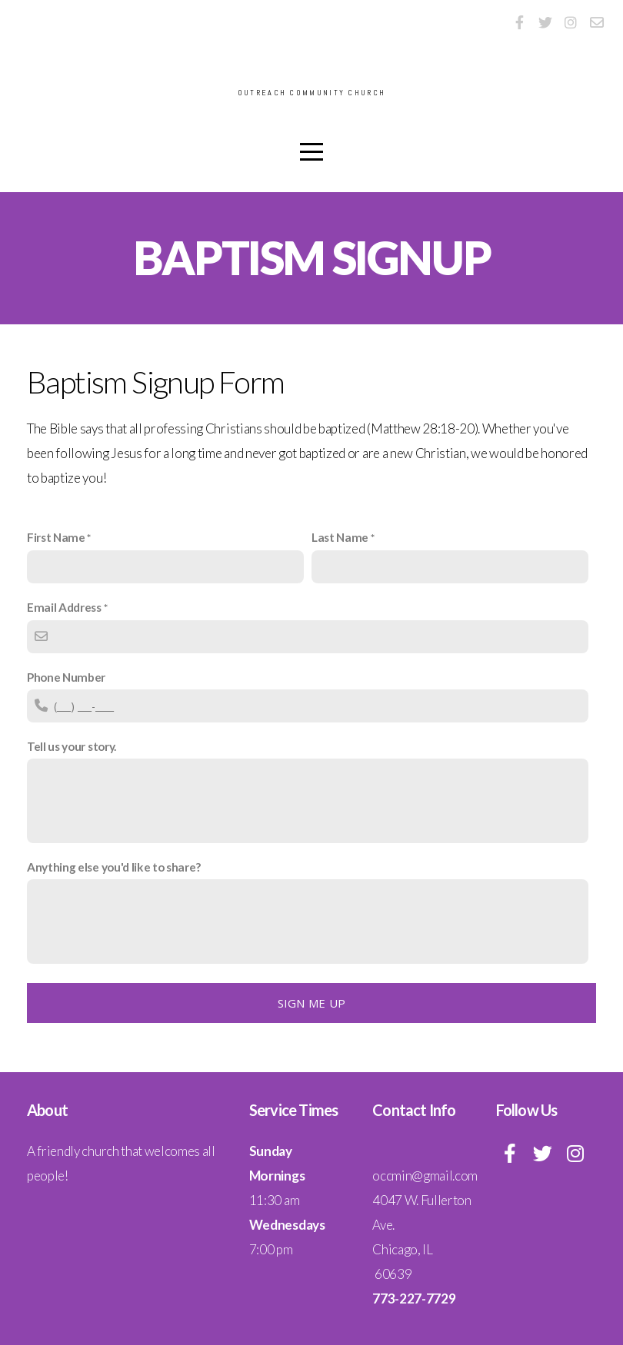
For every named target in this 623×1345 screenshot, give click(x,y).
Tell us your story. (71, 746)
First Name (56, 537)
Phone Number (66, 677)
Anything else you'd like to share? (114, 867)
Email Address (64, 607)
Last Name (340, 537)
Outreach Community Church (311, 93)
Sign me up (312, 1003)
